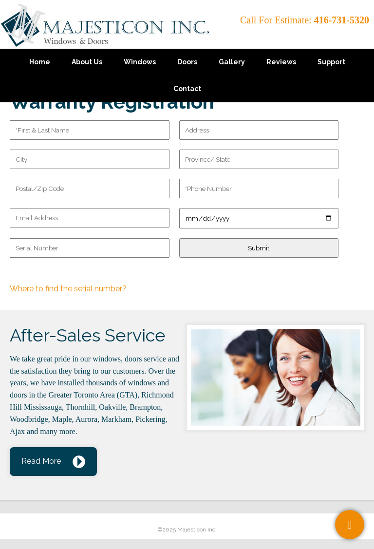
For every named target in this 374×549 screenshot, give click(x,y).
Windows (140, 62)
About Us (87, 62)
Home (39, 62)
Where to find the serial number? (68, 288)
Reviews (281, 62)
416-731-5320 (341, 20)
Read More (41, 461)
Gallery (232, 62)
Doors (187, 62)
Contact (187, 89)
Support (331, 62)
